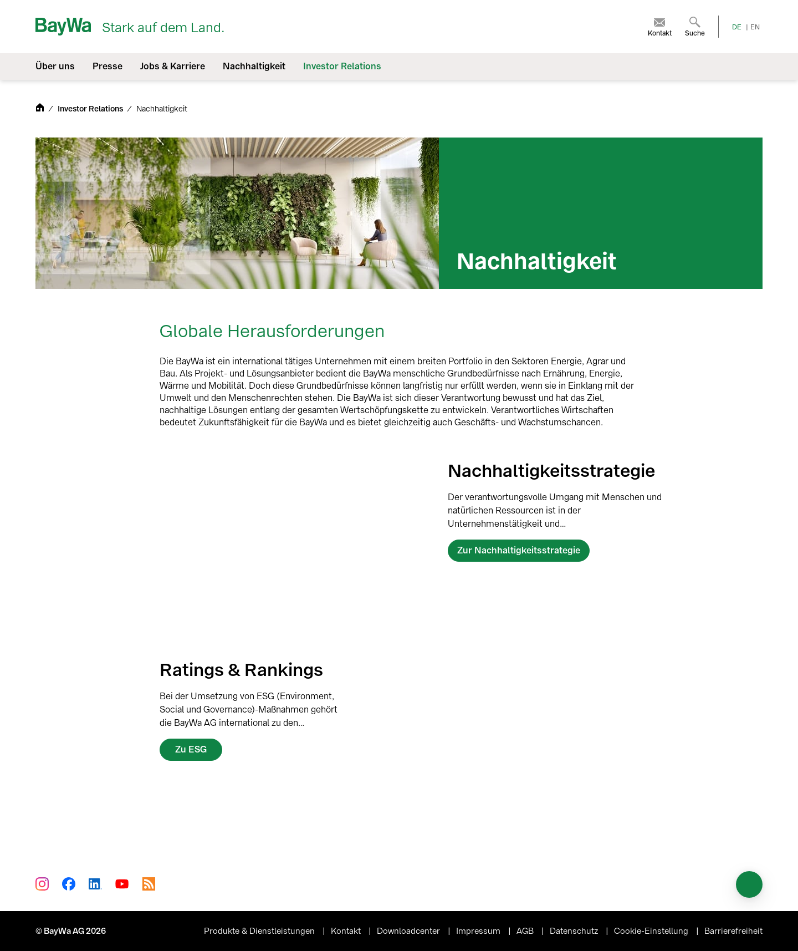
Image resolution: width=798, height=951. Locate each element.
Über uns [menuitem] (55, 66)
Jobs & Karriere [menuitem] (172, 66)
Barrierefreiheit (733, 931)
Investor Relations (91, 109)
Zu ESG (191, 749)
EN (755, 27)
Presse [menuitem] (107, 66)
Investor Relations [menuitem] (342, 66)
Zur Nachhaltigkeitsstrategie (518, 550)
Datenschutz (575, 931)
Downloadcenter (409, 931)
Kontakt (347, 931)
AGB (526, 931)
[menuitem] (660, 27)
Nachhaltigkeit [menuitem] (254, 66)
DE (736, 27)
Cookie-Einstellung (652, 931)
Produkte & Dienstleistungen (260, 931)
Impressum (479, 931)
